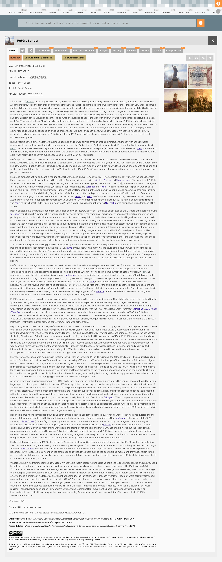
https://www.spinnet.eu (91, 539)
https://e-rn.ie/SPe (32, 507)
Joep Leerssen (78, 537)
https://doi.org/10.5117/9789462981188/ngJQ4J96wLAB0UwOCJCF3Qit (50, 512)
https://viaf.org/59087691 (32, 65)
